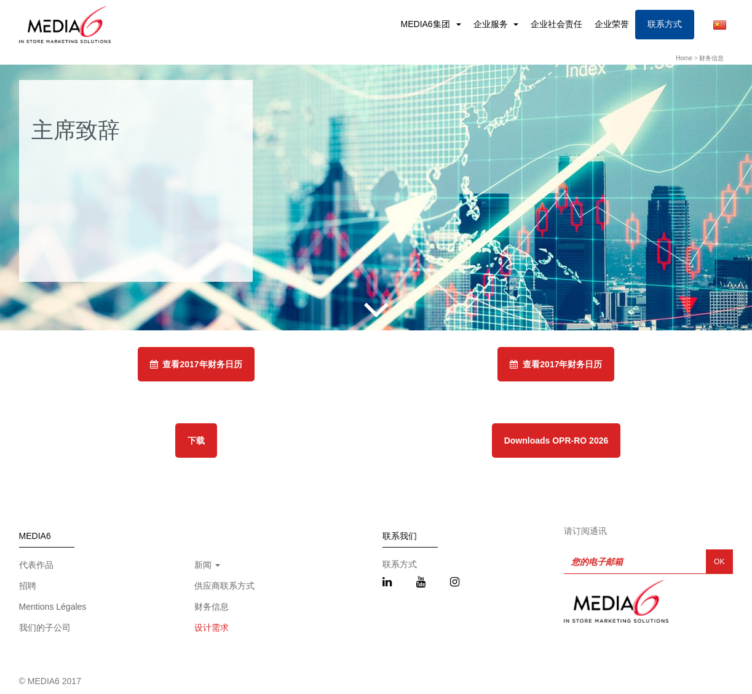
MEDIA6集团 (427, 24)
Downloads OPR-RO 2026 (556, 440)
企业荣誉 (612, 24)
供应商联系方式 (224, 586)
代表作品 (36, 565)
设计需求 (211, 627)
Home (684, 58)
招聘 (27, 586)
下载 (196, 440)
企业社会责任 (556, 24)
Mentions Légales (53, 607)
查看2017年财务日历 (196, 364)
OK (719, 561)
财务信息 (711, 58)
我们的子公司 (45, 627)
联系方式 (664, 24)
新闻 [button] (207, 565)
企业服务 (491, 24)
